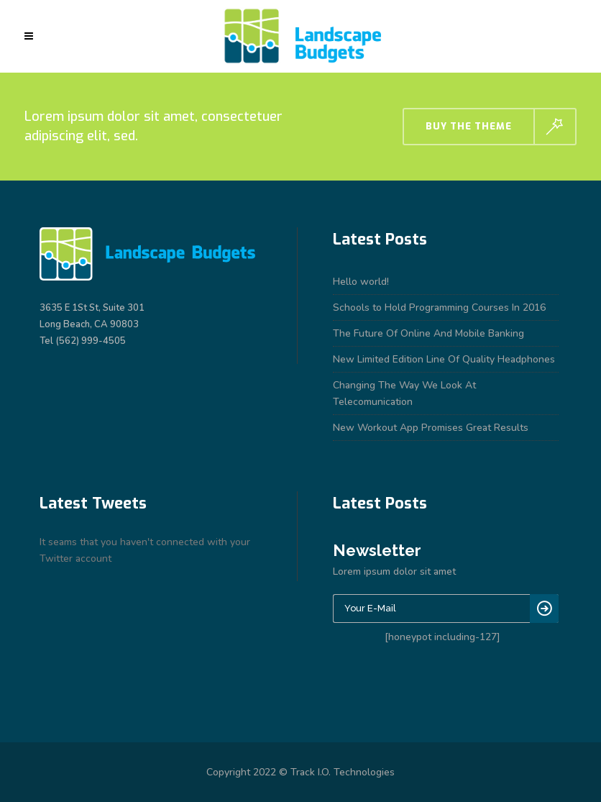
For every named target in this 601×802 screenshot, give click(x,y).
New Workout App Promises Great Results (430, 427)
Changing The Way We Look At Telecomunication (404, 393)
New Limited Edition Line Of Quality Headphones (444, 359)
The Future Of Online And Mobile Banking (428, 333)
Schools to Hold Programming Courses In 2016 (439, 307)
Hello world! (361, 281)
